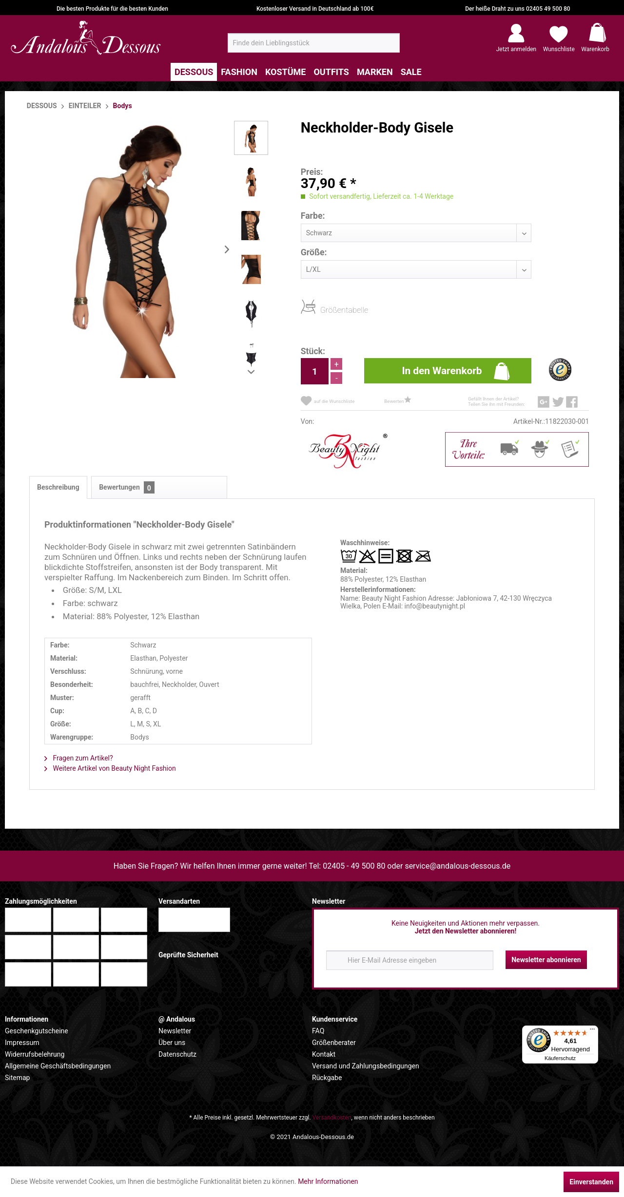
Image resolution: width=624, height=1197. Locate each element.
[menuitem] (314, 43)
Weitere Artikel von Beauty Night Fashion (110, 768)
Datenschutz (177, 1054)
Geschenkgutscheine (36, 1031)
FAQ (318, 1031)
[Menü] (592, 1031)
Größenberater (334, 1042)
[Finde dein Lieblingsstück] (314, 43)
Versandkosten (331, 1117)
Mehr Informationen (328, 1181)
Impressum (22, 1042)
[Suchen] (389, 47)
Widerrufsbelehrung (34, 1054)
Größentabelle (323, 309)
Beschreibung (58, 487)
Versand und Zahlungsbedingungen (365, 1066)
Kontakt (323, 1054)
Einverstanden (591, 1182)
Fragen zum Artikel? (78, 758)
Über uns (171, 1042)
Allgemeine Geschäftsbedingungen (58, 1066)
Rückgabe (327, 1078)
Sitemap (17, 1078)
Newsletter (174, 1031)
